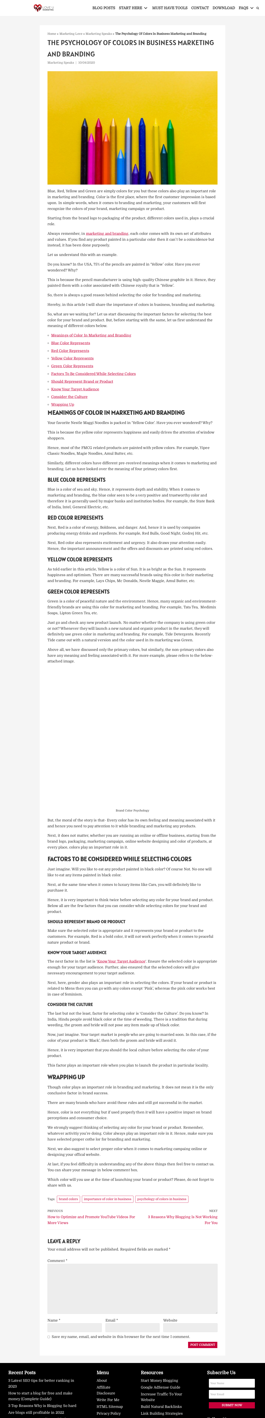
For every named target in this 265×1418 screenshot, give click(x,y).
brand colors (69, 1206)
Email (112, 1328)
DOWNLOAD (224, 8)
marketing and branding (107, 234)
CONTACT (200, 8)
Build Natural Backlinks (162, 1414)
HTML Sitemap (110, 1414)
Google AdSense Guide (161, 1395)
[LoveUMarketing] (44, 8)
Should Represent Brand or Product (82, 383)
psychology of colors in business (162, 1206)
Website (170, 1328)
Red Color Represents (70, 352)
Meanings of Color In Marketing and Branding (91, 337)
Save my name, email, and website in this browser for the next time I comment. (122, 1344)
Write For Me (108, 1408)
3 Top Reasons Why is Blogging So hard (43, 1414)
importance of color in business (108, 1206)
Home (51, 34)
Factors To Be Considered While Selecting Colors (94, 375)
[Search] (259, 8)
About (102, 1388)
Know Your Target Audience (75, 391)
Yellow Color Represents (72, 360)
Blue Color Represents (71, 344)
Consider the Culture (69, 399)
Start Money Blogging (160, 1388)
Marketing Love (71, 34)
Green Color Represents (72, 368)
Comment (57, 1268)
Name (54, 1328)
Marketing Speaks (99, 34)
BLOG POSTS (103, 8)
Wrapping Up (62, 406)
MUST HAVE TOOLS (170, 8)
